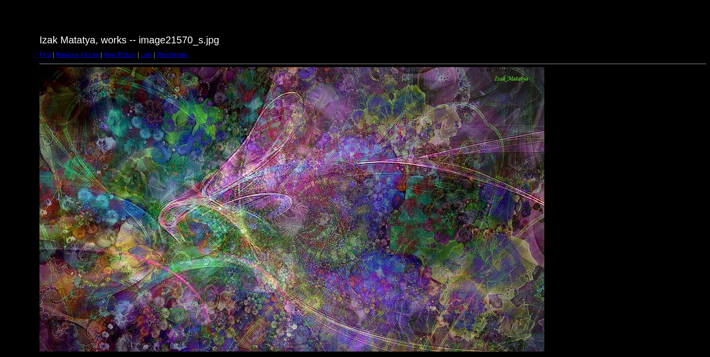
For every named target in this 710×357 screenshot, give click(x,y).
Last (146, 54)
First (45, 54)
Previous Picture (77, 54)
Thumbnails (172, 54)
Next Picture (120, 54)
